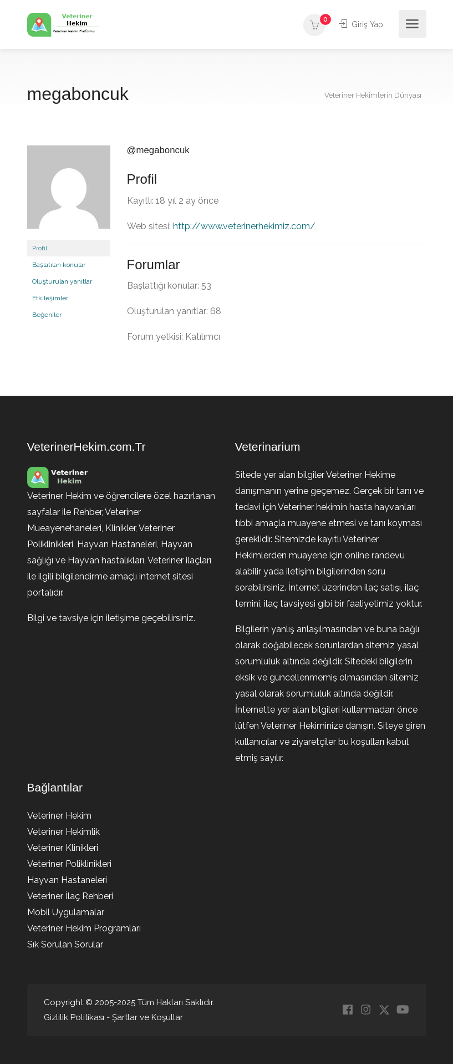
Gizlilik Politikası (74, 1017)
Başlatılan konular (58, 265)
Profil (39, 248)
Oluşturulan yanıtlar (62, 281)
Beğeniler (47, 315)
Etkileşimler (50, 298)
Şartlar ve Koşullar (147, 1017)
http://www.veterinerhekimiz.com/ (244, 226)
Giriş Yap (360, 24)
